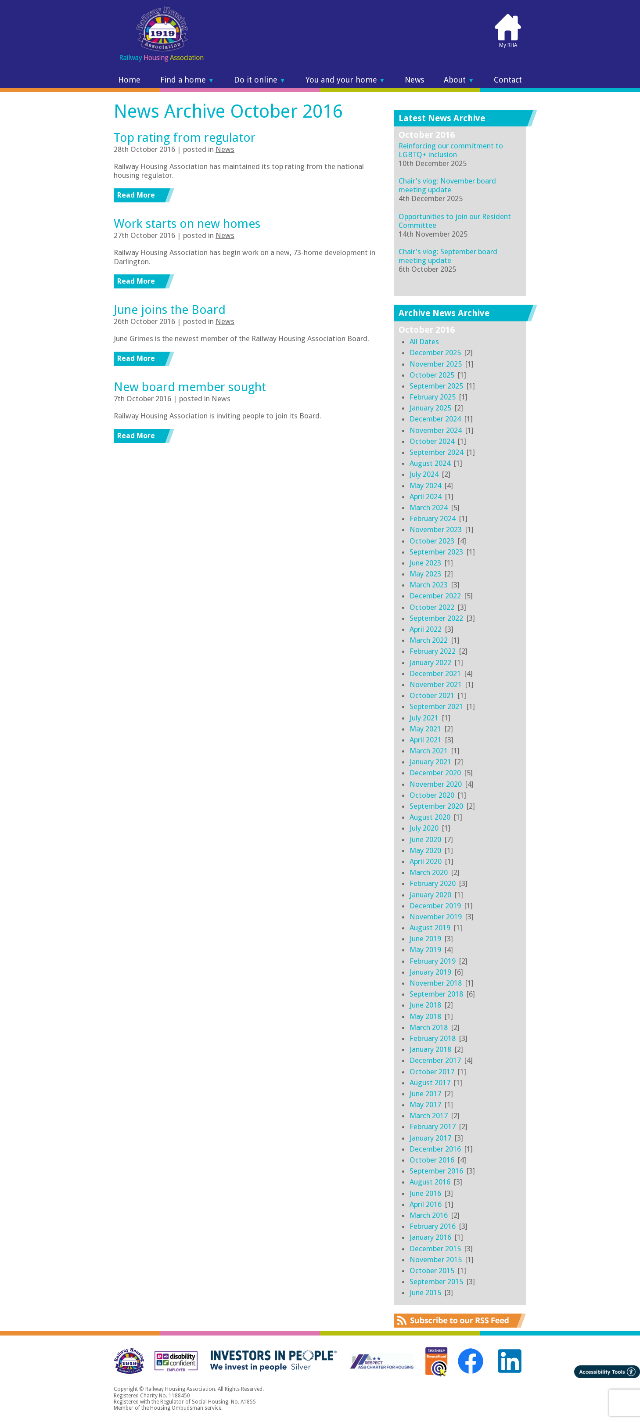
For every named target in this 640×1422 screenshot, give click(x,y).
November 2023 (436, 529)
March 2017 (429, 1115)
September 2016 (436, 1170)
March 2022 (429, 640)
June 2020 (425, 839)
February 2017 (433, 1126)
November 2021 (436, 684)
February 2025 (433, 396)
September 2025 (436, 386)
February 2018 (433, 1038)
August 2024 (430, 463)
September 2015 (436, 1281)
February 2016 (433, 1226)
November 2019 (436, 916)
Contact (508, 80)
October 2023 (432, 540)
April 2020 (426, 861)
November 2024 (436, 430)
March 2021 (429, 750)
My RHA (508, 30)
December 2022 (435, 595)
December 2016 (435, 1149)
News (414, 80)
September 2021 (436, 706)
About (459, 80)
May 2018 (425, 1016)
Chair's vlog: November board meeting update (447, 185)
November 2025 (436, 364)
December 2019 (435, 905)
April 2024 (426, 496)
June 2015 (425, 1292)
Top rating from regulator (184, 137)
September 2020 (436, 806)
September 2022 (436, 618)
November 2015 (436, 1259)
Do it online (260, 80)
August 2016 (430, 1181)
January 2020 (430, 894)
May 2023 (425, 573)
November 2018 (436, 983)
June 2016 (425, 1193)
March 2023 (429, 584)
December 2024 (435, 418)
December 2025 (435, 352)
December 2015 (435, 1248)
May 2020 (425, 850)
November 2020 (436, 784)
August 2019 (430, 927)
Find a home (187, 80)
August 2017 (430, 1082)
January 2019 (430, 972)
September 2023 (436, 551)
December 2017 (435, 1060)
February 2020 (433, 883)
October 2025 (432, 375)
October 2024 (432, 441)
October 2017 (432, 1071)
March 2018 (429, 1027)
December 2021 (435, 673)
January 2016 (430, 1237)
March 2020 (429, 872)
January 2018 (430, 1049)
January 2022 (430, 662)
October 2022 (432, 607)
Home (129, 80)
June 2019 (425, 938)
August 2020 (430, 817)
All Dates (424, 341)
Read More (136, 195)
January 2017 (430, 1138)
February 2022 (433, 651)
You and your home (345, 80)
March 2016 (429, 1215)
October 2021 (432, 695)
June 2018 (425, 1005)
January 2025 (430, 407)
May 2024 (425, 485)
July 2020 (424, 828)
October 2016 (432, 1160)
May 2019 (425, 949)
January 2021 (430, 761)
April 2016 (426, 1204)
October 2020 (432, 795)
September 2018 (436, 994)
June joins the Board (170, 309)
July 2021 (424, 717)
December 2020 (435, 772)
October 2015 (432, 1270)
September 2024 (436, 452)
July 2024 (424, 474)
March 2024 (429, 507)
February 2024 (433, 518)
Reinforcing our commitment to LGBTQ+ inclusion (451, 150)
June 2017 (425, 1093)
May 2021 (425, 728)
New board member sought (190, 387)
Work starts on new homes (187, 223)
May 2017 (425, 1104)
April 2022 (426, 629)
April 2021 (426, 739)
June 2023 (425, 562)
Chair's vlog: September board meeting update (448, 256)
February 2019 (433, 961)
